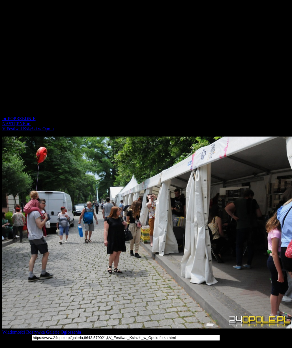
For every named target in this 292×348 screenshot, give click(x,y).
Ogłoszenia (71, 332)
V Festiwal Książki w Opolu (28, 128)
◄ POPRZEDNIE (19, 118)
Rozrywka (35, 332)
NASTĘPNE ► (16, 123)
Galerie (52, 332)
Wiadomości (13, 332)
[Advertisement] (57, 59)
